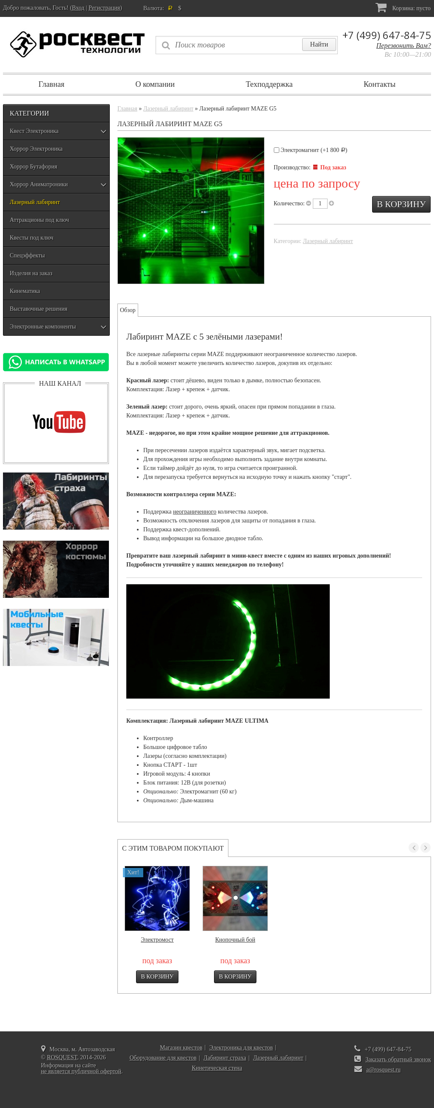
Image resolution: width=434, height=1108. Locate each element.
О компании (155, 84)
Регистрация (104, 8)
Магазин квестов (181, 1047)
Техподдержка (269, 84)
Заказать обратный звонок (398, 1059)
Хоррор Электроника (36, 149)
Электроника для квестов (241, 1047)
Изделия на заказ (31, 273)
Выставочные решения (38, 309)
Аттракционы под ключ (39, 220)
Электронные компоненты (43, 326)
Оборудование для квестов (163, 1058)
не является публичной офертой (81, 1071)
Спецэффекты (27, 255)
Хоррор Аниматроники (39, 184)
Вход (78, 8)
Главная (51, 84)
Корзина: (403, 7)
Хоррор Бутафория (33, 166)
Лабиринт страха (224, 1058)
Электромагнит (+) (311, 150)
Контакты (379, 84)
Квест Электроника (34, 131)
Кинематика (25, 291)
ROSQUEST (62, 1057)
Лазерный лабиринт (35, 202)
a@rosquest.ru (383, 1070)
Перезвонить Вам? (403, 45)
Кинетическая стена (217, 1068)
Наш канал (60, 383)
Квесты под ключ (31, 238)
